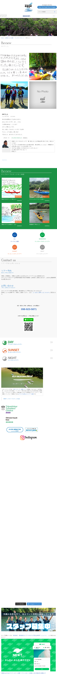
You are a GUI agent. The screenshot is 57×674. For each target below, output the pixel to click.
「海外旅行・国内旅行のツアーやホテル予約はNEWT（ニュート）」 (30, 635)
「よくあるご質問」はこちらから (41, 292)
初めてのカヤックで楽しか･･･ (9, 199)
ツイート (4, 160)
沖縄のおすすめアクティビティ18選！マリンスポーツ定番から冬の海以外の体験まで (23, 673)
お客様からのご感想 (9, 37)
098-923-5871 (26, 16)
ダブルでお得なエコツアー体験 (26, 394)
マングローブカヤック (19, 37)
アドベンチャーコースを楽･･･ (37, 199)
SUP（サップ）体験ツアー (20, 389)
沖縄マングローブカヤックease (11, 398)
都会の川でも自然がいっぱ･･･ (9, 224)
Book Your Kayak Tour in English (47, 7)
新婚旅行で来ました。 (35, 224)
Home (2, 37)
